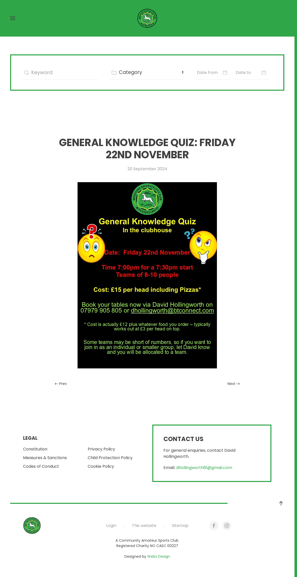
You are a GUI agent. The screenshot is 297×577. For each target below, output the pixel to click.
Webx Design (158, 556)
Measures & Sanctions (45, 458)
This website (144, 525)
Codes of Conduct (41, 466)
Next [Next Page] (234, 383)
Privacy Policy (101, 449)
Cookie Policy (101, 466)
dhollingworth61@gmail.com (204, 468)
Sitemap (180, 525)
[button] (12, 18)
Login (111, 525)
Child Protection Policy (110, 458)
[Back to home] (147, 18)
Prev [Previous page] (61, 383)
